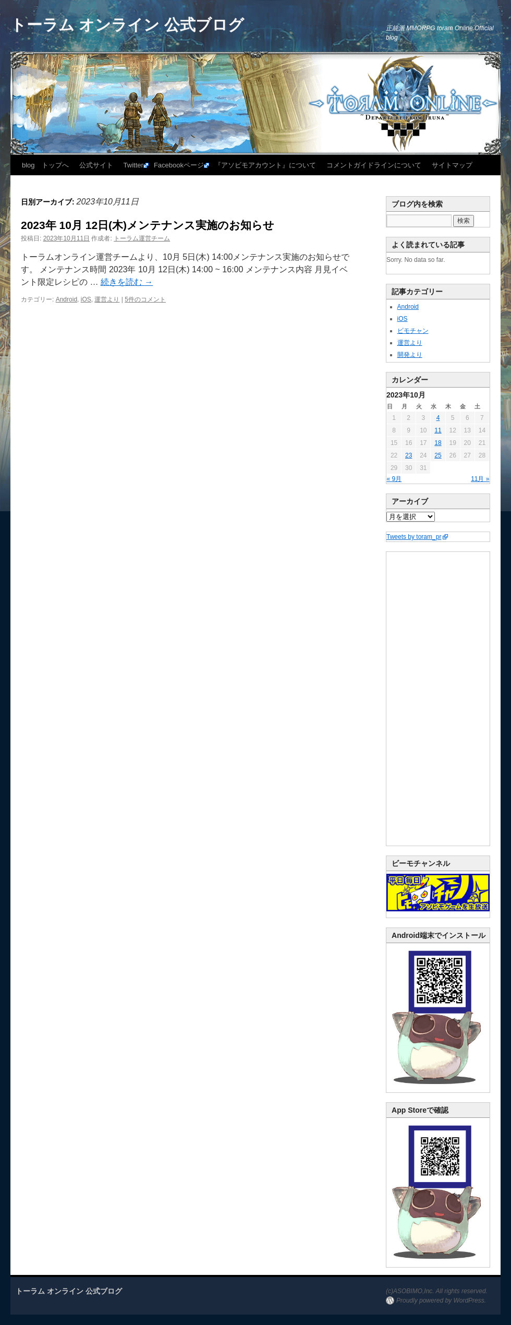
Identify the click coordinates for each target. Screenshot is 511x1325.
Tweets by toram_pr (413, 536)
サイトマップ (452, 165)
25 (437, 455)
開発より (409, 354)
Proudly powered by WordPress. (441, 1300)
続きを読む (127, 282)
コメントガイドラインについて (373, 165)
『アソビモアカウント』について (265, 165)
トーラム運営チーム (142, 238)
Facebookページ (179, 165)
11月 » (480, 479)
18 (437, 443)
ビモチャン (413, 330)
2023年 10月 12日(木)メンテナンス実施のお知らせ (147, 225)
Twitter (133, 165)
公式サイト (96, 165)
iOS (86, 299)
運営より (106, 299)
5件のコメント (145, 299)
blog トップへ (45, 165)
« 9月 (394, 479)
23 (408, 455)
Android (66, 299)
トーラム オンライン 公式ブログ (127, 24)
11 (437, 430)
